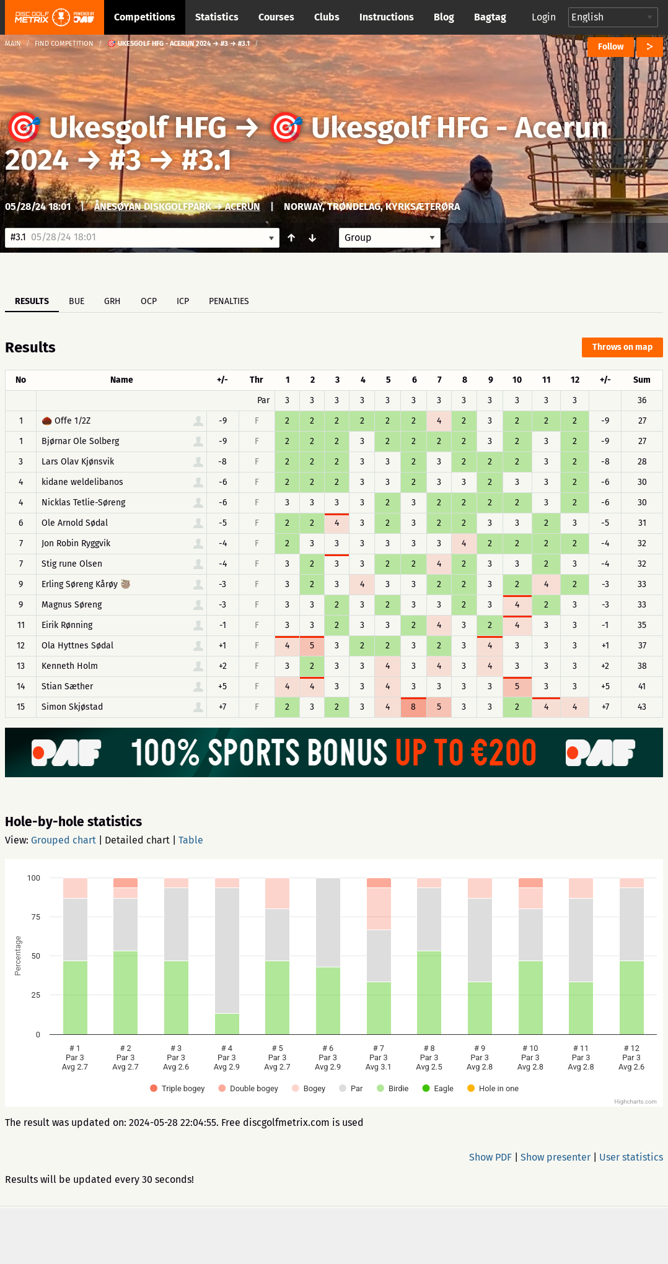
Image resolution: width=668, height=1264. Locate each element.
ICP (183, 301)
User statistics (631, 1157)
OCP (149, 301)
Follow (610, 46)
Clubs (327, 17)
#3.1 (207, 160)
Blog (444, 17)
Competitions (144, 17)
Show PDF (490, 1157)
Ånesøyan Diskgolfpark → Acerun (177, 206)
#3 (125, 160)
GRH (112, 301)
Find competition (64, 44)
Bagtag (490, 17)
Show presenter (556, 1157)
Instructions (386, 17)
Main (13, 44)
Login (544, 17)
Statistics (217, 17)
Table (190, 840)
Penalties (229, 301)
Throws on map (622, 347)
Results (32, 301)
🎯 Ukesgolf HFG (116, 128)
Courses (276, 17)
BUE (76, 301)
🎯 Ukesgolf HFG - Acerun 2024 (307, 144)
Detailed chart (137, 840)
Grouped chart (63, 840)
